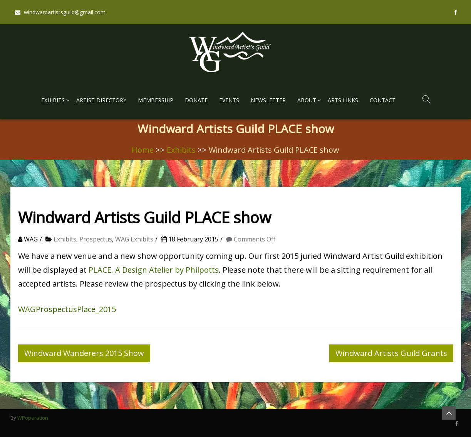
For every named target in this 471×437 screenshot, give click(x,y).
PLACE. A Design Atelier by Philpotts (154, 270)
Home (143, 150)
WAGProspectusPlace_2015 (67, 309)
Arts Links (343, 100)
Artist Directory (101, 100)
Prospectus (95, 239)
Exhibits (53, 100)
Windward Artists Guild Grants (391, 353)
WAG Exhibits (134, 239)
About (306, 100)
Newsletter (268, 100)
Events (229, 100)
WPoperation (32, 417)
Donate (196, 100)
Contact (383, 100)
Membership (155, 100)
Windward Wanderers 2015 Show (84, 353)
